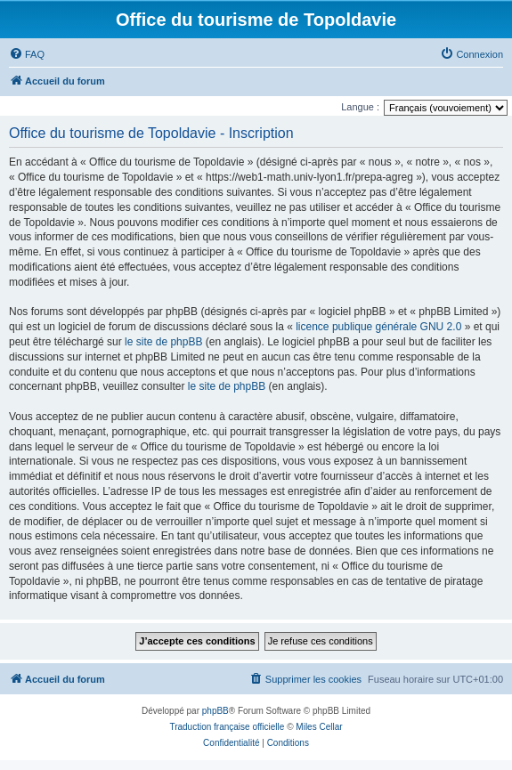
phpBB (215, 711)
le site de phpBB (163, 342)
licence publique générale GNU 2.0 (378, 326)
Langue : (360, 106)
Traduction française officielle (226, 727)
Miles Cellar (319, 727)
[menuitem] (27, 54)
